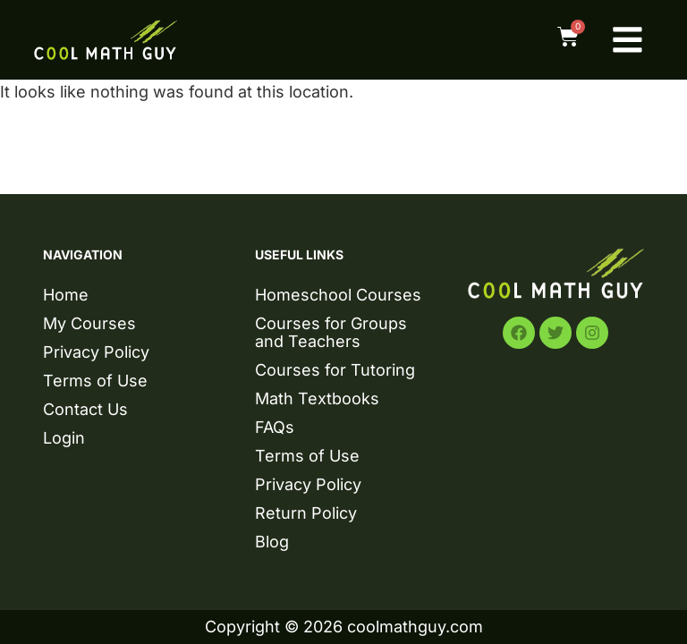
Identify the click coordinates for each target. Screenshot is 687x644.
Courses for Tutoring (335, 369)
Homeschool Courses (338, 294)
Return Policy (306, 513)
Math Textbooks (317, 398)
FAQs (274, 427)
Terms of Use (95, 380)
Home (66, 294)
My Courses (89, 323)
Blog (272, 541)
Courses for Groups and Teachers (331, 332)
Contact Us (85, 409)
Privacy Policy (96, 352)
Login (64, 437)
